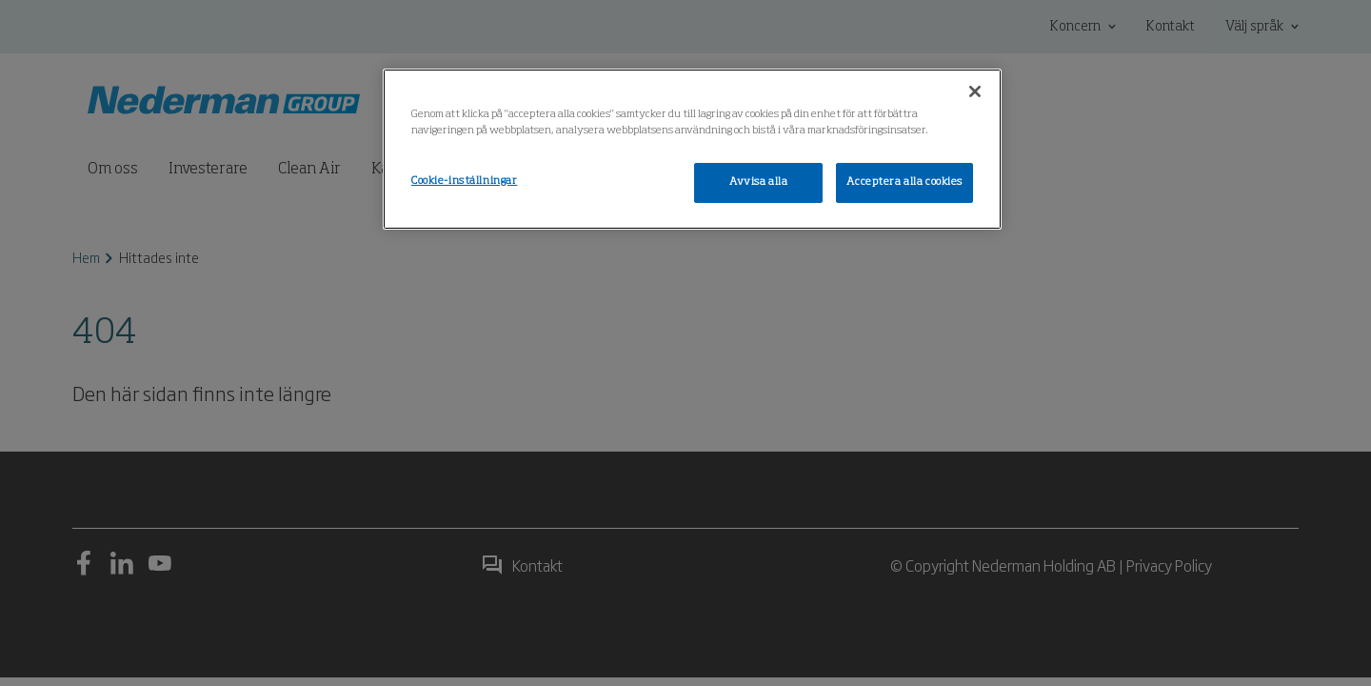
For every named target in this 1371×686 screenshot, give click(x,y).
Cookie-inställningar (464, 181)
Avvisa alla (758, 182)
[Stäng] (975, 91)
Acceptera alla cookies (904, 182)
